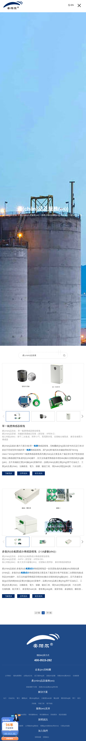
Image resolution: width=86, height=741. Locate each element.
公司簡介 (7, 676)
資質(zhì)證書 (57, 676)
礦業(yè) (27, 704)
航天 (31, 709)
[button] (3, 416)
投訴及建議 (66, 720)
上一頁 (36, 613)
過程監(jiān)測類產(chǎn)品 (45, 352)
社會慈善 (42, 681)
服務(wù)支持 (43, 714)
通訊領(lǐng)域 (75, 704)
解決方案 (43, 698)
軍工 (26, 709)
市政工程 (47, 709)
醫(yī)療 (64, 704)
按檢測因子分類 (29, 693)
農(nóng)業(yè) (39, 704)
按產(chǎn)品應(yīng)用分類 (49, 693)
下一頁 (50, 613)
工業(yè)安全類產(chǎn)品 (15, 352)
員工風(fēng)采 (43, 676)
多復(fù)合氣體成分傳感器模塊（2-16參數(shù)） (30, 551)
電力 (20, 704)
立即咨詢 (23, 473)
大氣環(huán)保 (53, 704)
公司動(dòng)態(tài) (30, 732)
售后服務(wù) (44, 720)
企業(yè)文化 (30, 676)
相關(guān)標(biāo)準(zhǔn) (51, 732)
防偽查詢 (55, 720)
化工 (4, 704)
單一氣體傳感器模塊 (13, 426)
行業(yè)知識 (69, 732)
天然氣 (38, 709)
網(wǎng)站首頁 (10, 215)
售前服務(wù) (31, 720)
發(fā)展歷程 (18, 676)
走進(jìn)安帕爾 (43, 670)
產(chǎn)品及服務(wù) (42, 686)
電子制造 (56, 709)
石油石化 (12, 704)
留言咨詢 (38, 473)
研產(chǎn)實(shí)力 (73, 676)
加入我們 (43, 737)
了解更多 (8, 473)
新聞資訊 (43, 725)
